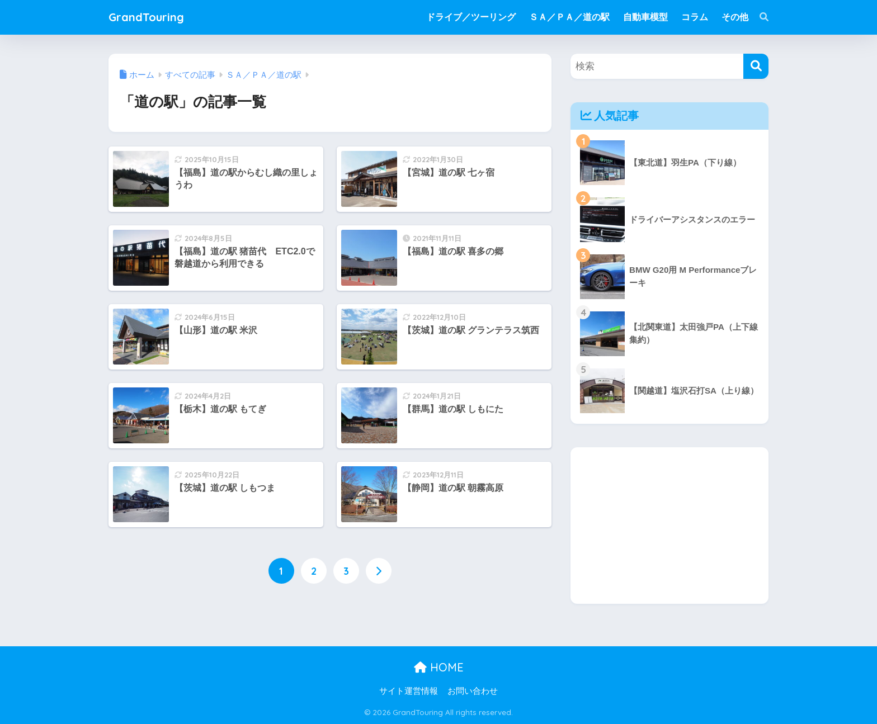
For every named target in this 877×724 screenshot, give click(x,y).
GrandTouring (146, 17)
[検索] (758, 17)
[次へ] (379, 571)
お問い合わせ (472, 691)
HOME (439, 667)
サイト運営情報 (408, 691)
